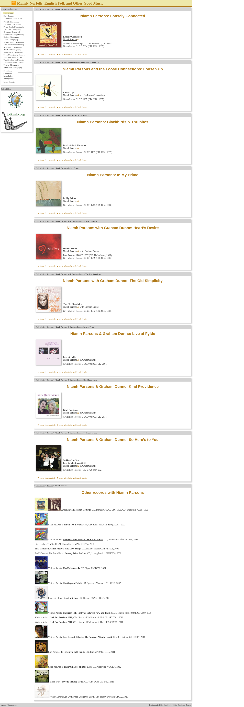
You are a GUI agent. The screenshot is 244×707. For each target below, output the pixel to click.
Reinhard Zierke (184, 705)
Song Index (8, 71)
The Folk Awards (71, 568)
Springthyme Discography (14, 52)
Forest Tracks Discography (14, 27)
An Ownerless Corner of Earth (79, 697)
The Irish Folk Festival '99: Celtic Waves (83, 539)
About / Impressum (9, 705)
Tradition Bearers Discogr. (14, 60)
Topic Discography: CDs (13, 57)
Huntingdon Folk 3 (72, 583)
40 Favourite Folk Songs (73, 652)
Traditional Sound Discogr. (14, 62)
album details (50, 54)
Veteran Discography (11, 65)
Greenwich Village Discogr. (14, 34)
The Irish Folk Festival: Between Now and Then (86, 613)
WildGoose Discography (13, 67)
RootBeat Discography (12, 50)
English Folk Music (9, 9)
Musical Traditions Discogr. (14, 45)
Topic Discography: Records (14, 55)
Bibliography (9, 78)
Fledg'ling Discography (12, 24)
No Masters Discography (13, 47)
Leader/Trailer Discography (14, 42)
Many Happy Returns (80, 510)
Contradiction (71, 598)
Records (50, 9)
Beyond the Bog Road (72, 681)
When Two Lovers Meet (75, 524)
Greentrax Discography (12, 32)
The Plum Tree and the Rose (78, 667)
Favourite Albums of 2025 (14, 18)
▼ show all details (64, 54)
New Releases (9, 16)
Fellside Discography (12, 22)
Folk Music (40, 9)
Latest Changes (9, 82)
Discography (8, 13)
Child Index (8, 73)
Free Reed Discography (12, 29)
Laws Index (8, 76)
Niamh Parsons (70, 39)
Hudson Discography (12, 37)
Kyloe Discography (11, 40)
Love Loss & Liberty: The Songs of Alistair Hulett (87, 637)
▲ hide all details (80, 54)
